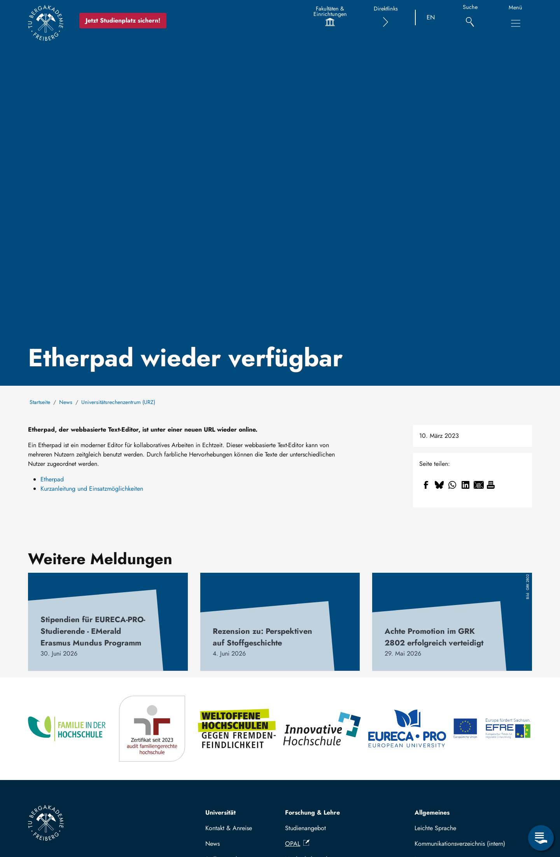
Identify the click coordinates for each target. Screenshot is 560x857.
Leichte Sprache (435, 828)
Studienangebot (305, 828)
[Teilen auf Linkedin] (465, 485)
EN (431, 17)
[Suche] (469, 17)
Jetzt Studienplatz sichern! (123, 20)
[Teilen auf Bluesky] (439, 485)
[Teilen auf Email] (479, 485)
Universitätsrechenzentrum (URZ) (118, 402)
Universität (220, 812)
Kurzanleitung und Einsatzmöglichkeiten (91, 488)
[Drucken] (491, 485)
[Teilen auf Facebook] (426, 485)
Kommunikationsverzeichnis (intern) (460, 843)
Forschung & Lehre (312, 812)
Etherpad (52, 479)
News (65, 402)
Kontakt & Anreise (228, 828)
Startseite (40, 402)
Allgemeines (432, 812)
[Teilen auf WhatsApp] (452, 485)
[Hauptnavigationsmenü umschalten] (515, 23)
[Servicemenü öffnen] (541, 838)
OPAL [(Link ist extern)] (297, 843)
